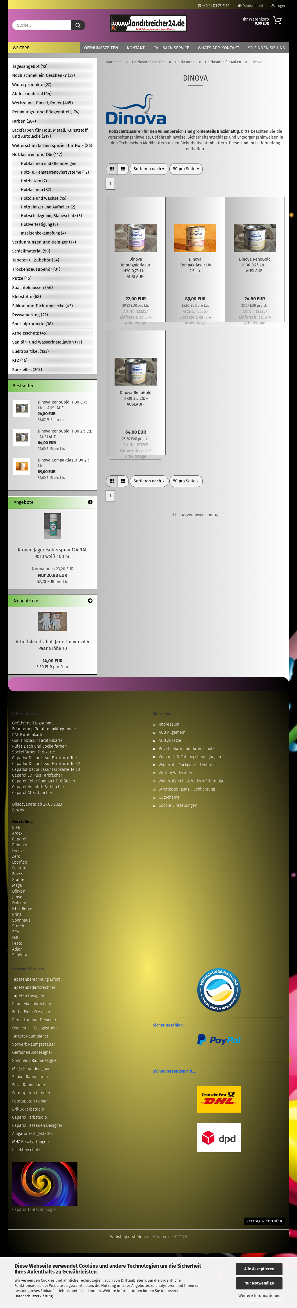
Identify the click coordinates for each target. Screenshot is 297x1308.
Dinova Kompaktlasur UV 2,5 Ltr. (195, 265)
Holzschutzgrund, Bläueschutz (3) (51, 215)
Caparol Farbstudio (29, 1117)
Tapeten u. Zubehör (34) (35, 260)
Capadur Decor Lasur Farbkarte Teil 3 (46, 769)
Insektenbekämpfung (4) (43, 233)
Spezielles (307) (27, 369)
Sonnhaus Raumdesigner (35, 1060)
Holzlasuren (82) (36, 189)
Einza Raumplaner (28, 1084)
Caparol (19, 839)
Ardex (17, 833)
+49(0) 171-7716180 (213, 6)
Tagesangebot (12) (30, 66)
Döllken (19, 902)
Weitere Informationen (259, 1295)
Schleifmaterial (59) (31, 251)
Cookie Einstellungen (178, 805)
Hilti (16, 937)
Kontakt (136, 47)
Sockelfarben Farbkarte (33, 752)
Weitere (21, 47)
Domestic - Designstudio (35, 1028)
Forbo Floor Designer (31, 1011)
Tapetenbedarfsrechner (33, 987)
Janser (18, 897)
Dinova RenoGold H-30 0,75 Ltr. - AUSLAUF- (255, 265)
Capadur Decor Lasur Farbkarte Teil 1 (46, 757)
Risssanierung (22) (30, 314)
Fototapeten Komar (30, 1101)
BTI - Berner (23, 908)
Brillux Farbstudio (28, 1109)
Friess (17, 873)
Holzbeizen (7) (34, 181)
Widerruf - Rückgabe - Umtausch (189, 764)
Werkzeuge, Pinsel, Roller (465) (42, 103)
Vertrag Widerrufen (176, 773)
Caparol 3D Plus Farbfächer (37, 775)
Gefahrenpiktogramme (33, 723)
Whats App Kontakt (218, 47)
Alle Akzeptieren (259, 1269)
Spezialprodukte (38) (32, 323)
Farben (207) (24, 121)
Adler (17, 949)
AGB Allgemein (172, 732)
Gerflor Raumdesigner (32, 1052)
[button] (111, 169)
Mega (17, 885)
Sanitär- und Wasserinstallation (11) (47, 342)
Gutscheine (169, 797)
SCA (15, 931)
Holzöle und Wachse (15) (43, 198)
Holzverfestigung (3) (39, 224)
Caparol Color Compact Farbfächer (43, 781)
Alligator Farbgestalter (32, 1133)
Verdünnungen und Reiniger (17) (44, 242)
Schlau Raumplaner (30, 1076)
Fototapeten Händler (31, 1093)
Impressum (169, 724)
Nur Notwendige (259, 1283)
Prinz (16, 914)
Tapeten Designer (28, 995)
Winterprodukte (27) (31, 84)
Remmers (21, 844)
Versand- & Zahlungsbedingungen (190, 756)
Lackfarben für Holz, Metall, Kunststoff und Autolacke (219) (50, 133)
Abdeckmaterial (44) (32, 93)
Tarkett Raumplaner (30, 1036)
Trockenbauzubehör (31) (36, 269)
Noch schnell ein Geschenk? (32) (43, 75)
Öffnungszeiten (101, 47)
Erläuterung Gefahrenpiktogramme (44, 728)
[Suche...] (78, 25)
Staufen (19, 879)
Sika (16, 827)
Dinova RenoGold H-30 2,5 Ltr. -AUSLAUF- (135, 398)
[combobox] (149, 169)
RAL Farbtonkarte (28, 734)
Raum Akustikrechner (31, 1003)
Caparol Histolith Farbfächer (38, 786)
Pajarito (19, 868)
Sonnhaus (21, 920)
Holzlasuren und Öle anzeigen (48, 163)
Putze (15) (22, 278)
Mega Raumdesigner (31, 1068)
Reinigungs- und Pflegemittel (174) (45, 112)
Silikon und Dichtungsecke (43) (42, 305)
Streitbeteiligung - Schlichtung (187, 789)
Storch (18, 926)
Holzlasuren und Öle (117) (37, 154)
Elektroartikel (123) (30, 351)
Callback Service (171, 47)
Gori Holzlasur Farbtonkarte (37, 740)
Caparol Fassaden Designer (37, 1125)
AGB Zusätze (170, 740)
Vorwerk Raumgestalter (33, 1044)
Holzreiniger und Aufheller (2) (48, 207)
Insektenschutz (26, 1149)
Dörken (18, 891)
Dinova (18, 850)
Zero (16, 856)
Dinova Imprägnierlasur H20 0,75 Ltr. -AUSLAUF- (135, 268)
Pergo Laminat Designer (34, 1020)
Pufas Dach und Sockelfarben (39, 746)
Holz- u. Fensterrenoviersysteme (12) (55, 172)
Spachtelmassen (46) (32, 287)
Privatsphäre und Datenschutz (186, 748)
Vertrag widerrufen (264, 1221)
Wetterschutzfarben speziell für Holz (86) (52, 145)
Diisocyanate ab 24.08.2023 (37, 804)
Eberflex (19, 862)
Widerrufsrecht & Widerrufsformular (192, 781)
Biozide (19, 810)
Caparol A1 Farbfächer (32, 792)
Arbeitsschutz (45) (30, 333)
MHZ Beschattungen (30, 1141)
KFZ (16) (20, 360)
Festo (17, 943)
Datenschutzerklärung (34, 1296)
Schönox (20, 955)
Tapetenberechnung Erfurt (36, 979)
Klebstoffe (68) (26, 296)
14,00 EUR (52, 661)
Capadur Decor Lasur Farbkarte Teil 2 (46, 763)
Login (278, 6)
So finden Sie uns (266, 47)
